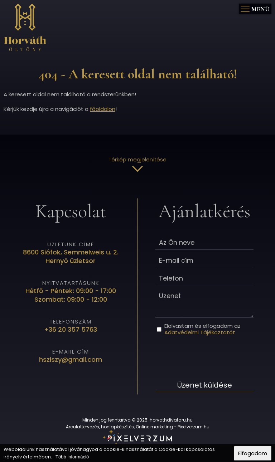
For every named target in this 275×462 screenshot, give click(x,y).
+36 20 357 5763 (71, 329)
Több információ (72, 456)
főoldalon (102, 109)
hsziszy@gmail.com (71, 359)
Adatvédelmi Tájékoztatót (199, 332)
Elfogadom (252, 453)
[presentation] (209, 357)
